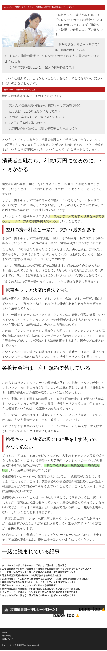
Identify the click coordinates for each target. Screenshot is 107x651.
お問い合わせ (7, 639)
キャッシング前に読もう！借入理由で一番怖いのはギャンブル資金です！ (39, 595)
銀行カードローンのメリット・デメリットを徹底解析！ (30, 585)
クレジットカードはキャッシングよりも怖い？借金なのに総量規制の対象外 (40, 592)
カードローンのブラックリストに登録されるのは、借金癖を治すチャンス (39, 572)
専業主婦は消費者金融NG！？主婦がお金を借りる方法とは (31, 575)
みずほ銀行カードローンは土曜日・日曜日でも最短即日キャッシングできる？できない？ (46, 569)
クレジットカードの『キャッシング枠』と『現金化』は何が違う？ (35, 565)
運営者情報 (6, 636)
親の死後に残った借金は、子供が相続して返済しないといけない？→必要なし (41, 589)
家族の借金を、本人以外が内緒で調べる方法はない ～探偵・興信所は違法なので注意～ (46, 579)
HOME (4, 632)
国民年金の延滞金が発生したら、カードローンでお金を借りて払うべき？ (39, 582)
